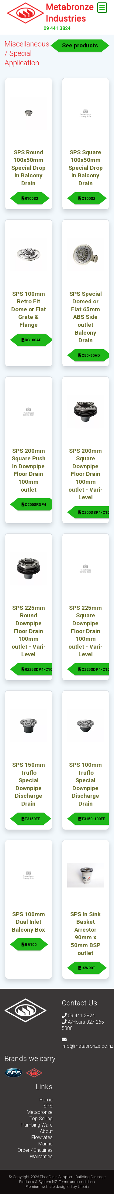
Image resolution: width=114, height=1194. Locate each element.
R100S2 (30, 198)
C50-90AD (89, 355)
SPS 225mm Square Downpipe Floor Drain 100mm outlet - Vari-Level (85, 631)
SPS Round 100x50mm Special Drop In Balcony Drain (28, 168)
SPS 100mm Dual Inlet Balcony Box (28, 922)
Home (46, 1100)
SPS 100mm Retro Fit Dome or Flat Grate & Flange (28, 309)
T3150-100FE (91, 819)
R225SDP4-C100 (38, 669)
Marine (45, 1144)
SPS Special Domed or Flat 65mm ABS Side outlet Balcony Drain (85, 317)
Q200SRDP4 (34, 504)
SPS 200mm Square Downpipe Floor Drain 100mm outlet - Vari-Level (85, 474)
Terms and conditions (77, 1181)
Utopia (83, 1186)
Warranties (41, 1156)
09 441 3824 (57, 28)
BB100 (29, 944)
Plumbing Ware (37, 1125)
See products (80, 45)
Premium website (40, 1186)
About (46, 1131)
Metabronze (40, 1112)
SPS (48, 1106)
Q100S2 (86, 198)
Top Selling (41, 1118)
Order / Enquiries (35, 1150)
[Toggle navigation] (102, 7)
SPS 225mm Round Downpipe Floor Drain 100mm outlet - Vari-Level (29, 631)
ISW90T (86, 968)
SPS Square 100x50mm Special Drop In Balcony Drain (85, 168)
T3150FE (31, 819)
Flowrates (42, 1137)
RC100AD (32, 340)
